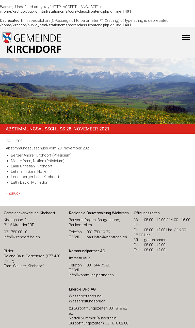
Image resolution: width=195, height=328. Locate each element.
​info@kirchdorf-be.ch (22, 237)
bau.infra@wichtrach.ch (107, 237)
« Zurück (13, 193)
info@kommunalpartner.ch (91, 275)
